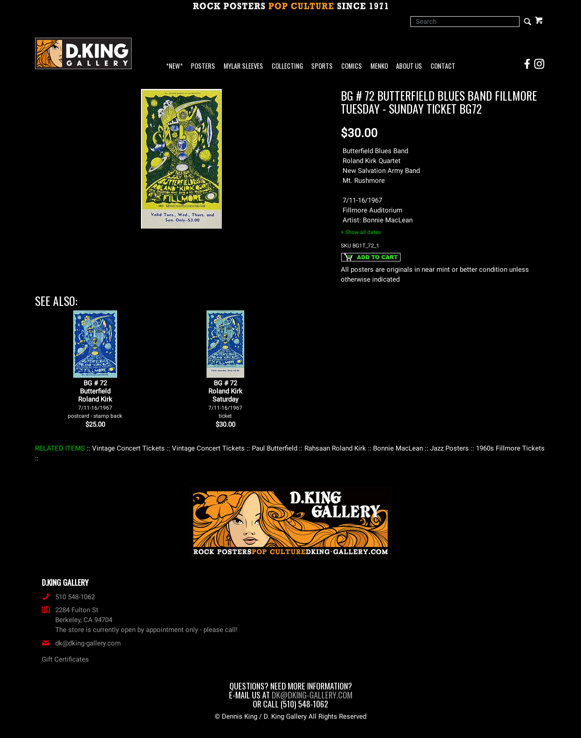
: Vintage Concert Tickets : (128, 448)
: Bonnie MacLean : (398, 448)
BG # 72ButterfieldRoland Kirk (95, 399)
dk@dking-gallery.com (81, 643)
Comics (351, 66)
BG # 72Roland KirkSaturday (225, 399)
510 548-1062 (68, 597)
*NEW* (174, 66)
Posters (203, 66)
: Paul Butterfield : (274, 448)
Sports (322, 66)
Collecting (287, 66)
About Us (409, 66)
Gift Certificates (65, 659)
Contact (443, 66)
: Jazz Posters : (449, 448)
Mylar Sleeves (243, 66)
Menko (379, 66)
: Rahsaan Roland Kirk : (335, 448)
